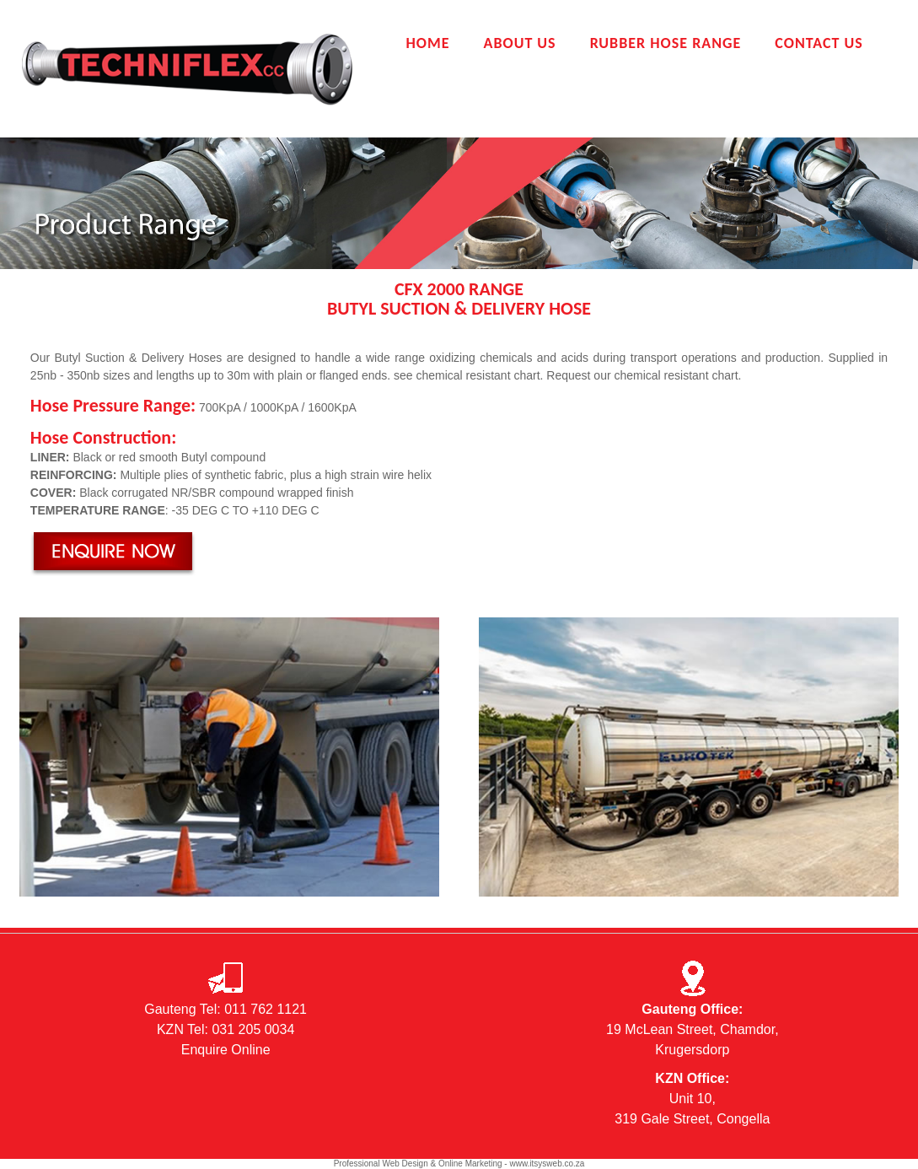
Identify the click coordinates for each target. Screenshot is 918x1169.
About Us (519, 43)
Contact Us (818, 43)
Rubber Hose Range (666, 43)
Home (427, 43)
